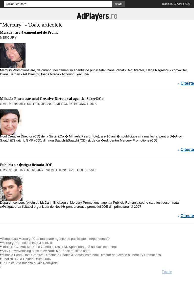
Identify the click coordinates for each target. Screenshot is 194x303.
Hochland (86, 170)
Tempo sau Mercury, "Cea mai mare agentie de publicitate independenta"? (56, 239)
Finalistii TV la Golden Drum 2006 (26, 259)
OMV (4, 170)
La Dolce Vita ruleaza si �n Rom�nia (30, 263)
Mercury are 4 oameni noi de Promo (29, 32)
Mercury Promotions (76, 103)
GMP (4, 103)
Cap (72, 170)
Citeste (187, 83)
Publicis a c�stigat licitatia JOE (26, 165)
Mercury (8, 37)
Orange (48, 103)
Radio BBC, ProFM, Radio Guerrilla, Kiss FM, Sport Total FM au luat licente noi (59, 247)
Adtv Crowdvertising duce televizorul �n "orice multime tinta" (46, 251)
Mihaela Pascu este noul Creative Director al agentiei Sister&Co (52, 99)
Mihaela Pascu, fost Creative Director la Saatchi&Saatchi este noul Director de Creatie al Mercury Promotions (81, 255)
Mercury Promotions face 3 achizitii (27, 243)
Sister (33, 103)
